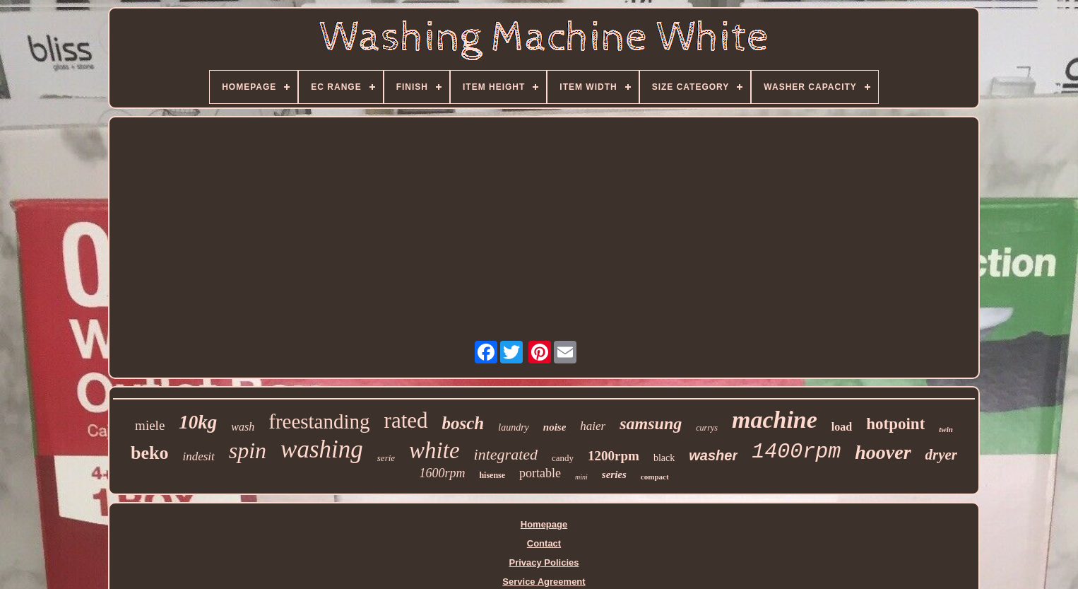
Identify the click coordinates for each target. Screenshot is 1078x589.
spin (247, 450)
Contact (544, 543)
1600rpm (442, 473)
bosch (463, 423)
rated (406, 420)
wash (242, 427)
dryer (941, 454)
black (664, 458)
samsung (651, 423)
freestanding (318, 421)
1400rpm (796, 452)
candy (563, 458)
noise (555, 427)
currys (707, 428)
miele (150, 425)
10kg (198, 422)
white (434, 450)
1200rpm (613, 455)
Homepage (544, 524)
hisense (492, 475)
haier (592, 426)
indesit (198, 456)
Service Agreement (543, 581)
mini (581, 477)
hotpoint (895, 424)
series (614, 474)
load (841, 427)
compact (655, 476)
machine (774, 420)
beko (149, 453)
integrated (506, 454)
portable (540, 473)
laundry (513, 427)
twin (946, 429)
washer (713, 455)
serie (386, 458)
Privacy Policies (544, 562)
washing (321, 449)
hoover (883, 452)
